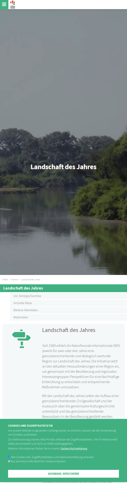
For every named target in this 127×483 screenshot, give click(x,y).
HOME (5, 279)
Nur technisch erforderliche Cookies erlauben (38, 465)
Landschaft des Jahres (23, 288)
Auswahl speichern (63, 477)
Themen (14, 279)
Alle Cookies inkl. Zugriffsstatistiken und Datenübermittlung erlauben (52, 461)
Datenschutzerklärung (74, 452)
